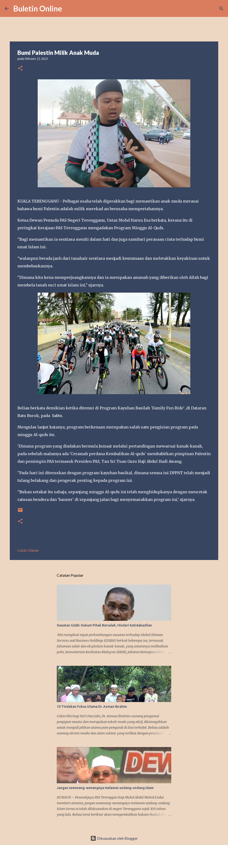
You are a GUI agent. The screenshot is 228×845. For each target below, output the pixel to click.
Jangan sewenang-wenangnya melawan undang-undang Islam (105, 788)
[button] (20, 68)
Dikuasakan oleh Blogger (114, 838)
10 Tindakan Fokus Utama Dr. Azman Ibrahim (92, 706)
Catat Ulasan (28, 550)
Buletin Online (37, 8)
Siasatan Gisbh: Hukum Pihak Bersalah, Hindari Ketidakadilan (104, 625)
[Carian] (69, 8)
